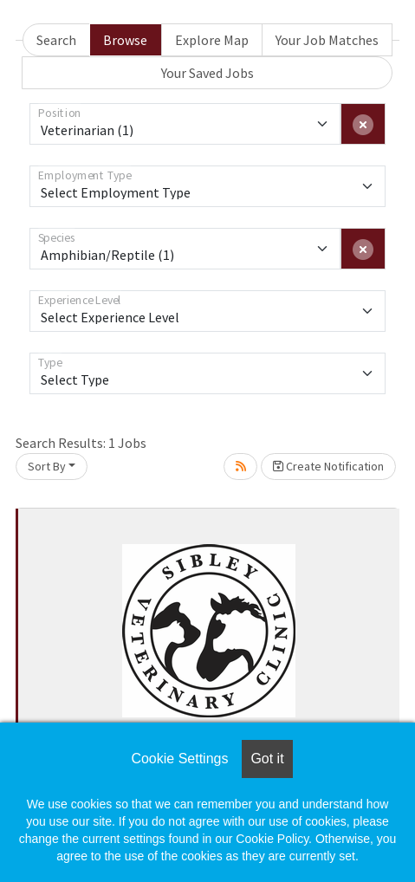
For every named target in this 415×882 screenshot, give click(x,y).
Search (56, 40)
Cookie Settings (179, 758)
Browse (125, 40)
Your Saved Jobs (207, 72)
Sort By (47, 466)
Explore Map (212, 40)
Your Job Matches (327, 40)
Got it (266, 758)
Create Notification (328, 466)
